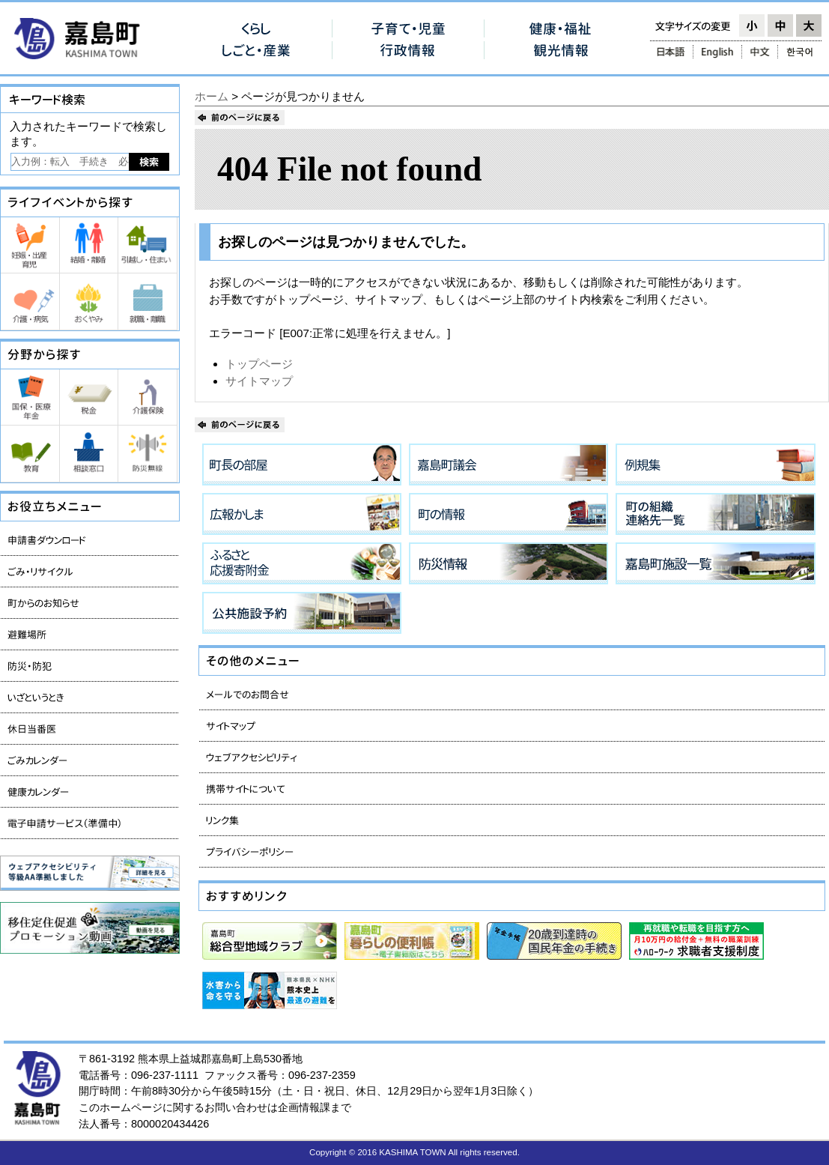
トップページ (259, 363)
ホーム (211, 96)
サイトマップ (259, 381)
